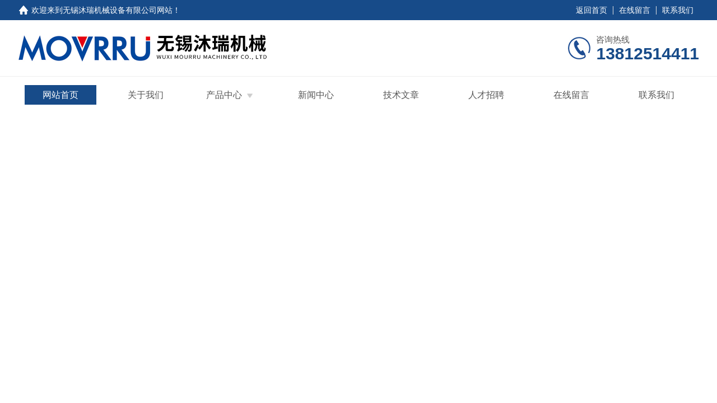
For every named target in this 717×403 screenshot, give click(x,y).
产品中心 (224, 95)
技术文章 (401, 95)
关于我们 (146, 95)
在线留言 (634, 10)
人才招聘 (486, 95)
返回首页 (591, 10)
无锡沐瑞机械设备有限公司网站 (118, 10)
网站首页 (60, 95)
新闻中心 (316, 95)
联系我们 (677, 10)
